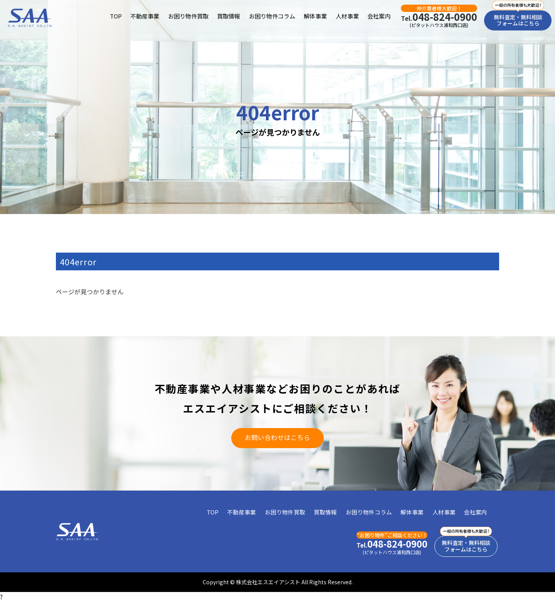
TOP (116, 16)
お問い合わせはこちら (277, 437)
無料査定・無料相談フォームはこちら (518, 20)
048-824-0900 (439, 17)
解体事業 (315, 16)
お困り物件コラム (272, 16)
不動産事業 (144, 16)
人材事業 (347, 16)
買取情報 (228, 16)
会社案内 (378, 16)
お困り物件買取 (188, 16)
